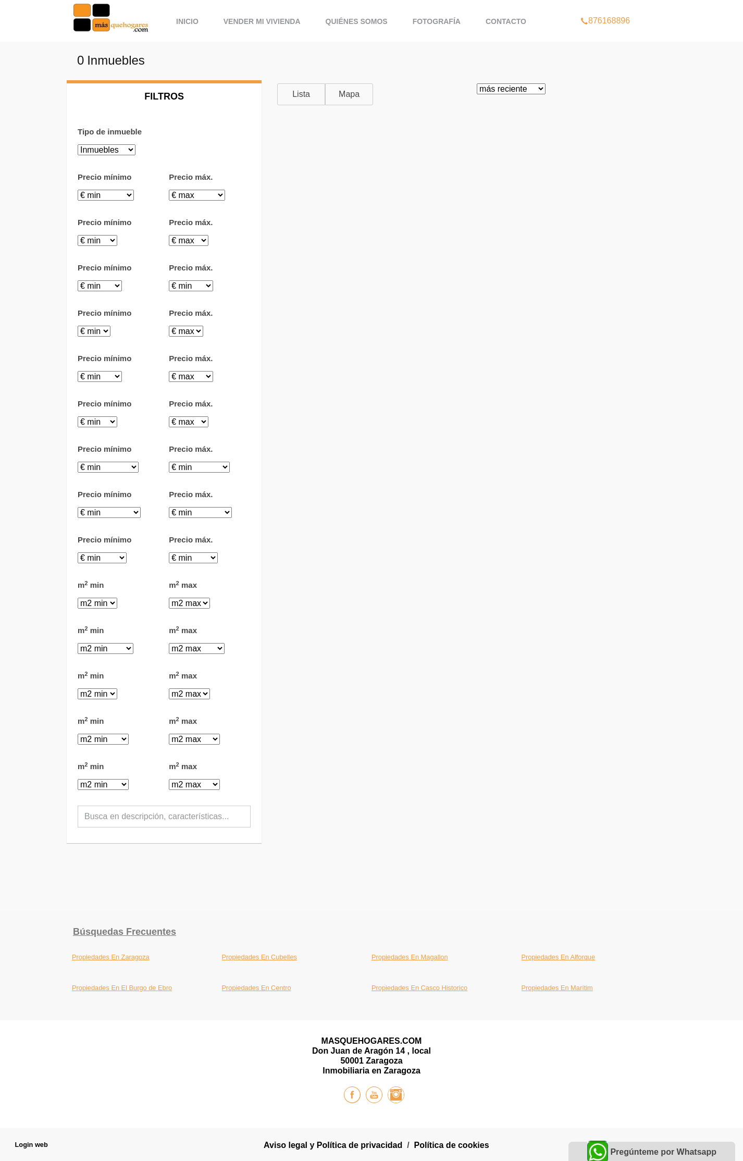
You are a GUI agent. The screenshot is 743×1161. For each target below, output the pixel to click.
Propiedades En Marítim (557, 988)
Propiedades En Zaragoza (111, 957)
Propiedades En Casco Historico (419, 988)
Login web (31, 1144)
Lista (301, 94)
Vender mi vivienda (262, 21)
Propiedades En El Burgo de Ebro (122, 988)
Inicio (187, 21)
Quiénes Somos (357, 21)
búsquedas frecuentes (124, 932)
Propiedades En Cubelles (259, 957)
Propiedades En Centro (256, 988)
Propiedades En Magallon (410, 957)
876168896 (605, 7)
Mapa (349, 94)
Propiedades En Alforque (559, 957)
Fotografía (437, 21)
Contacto (506, 21)
